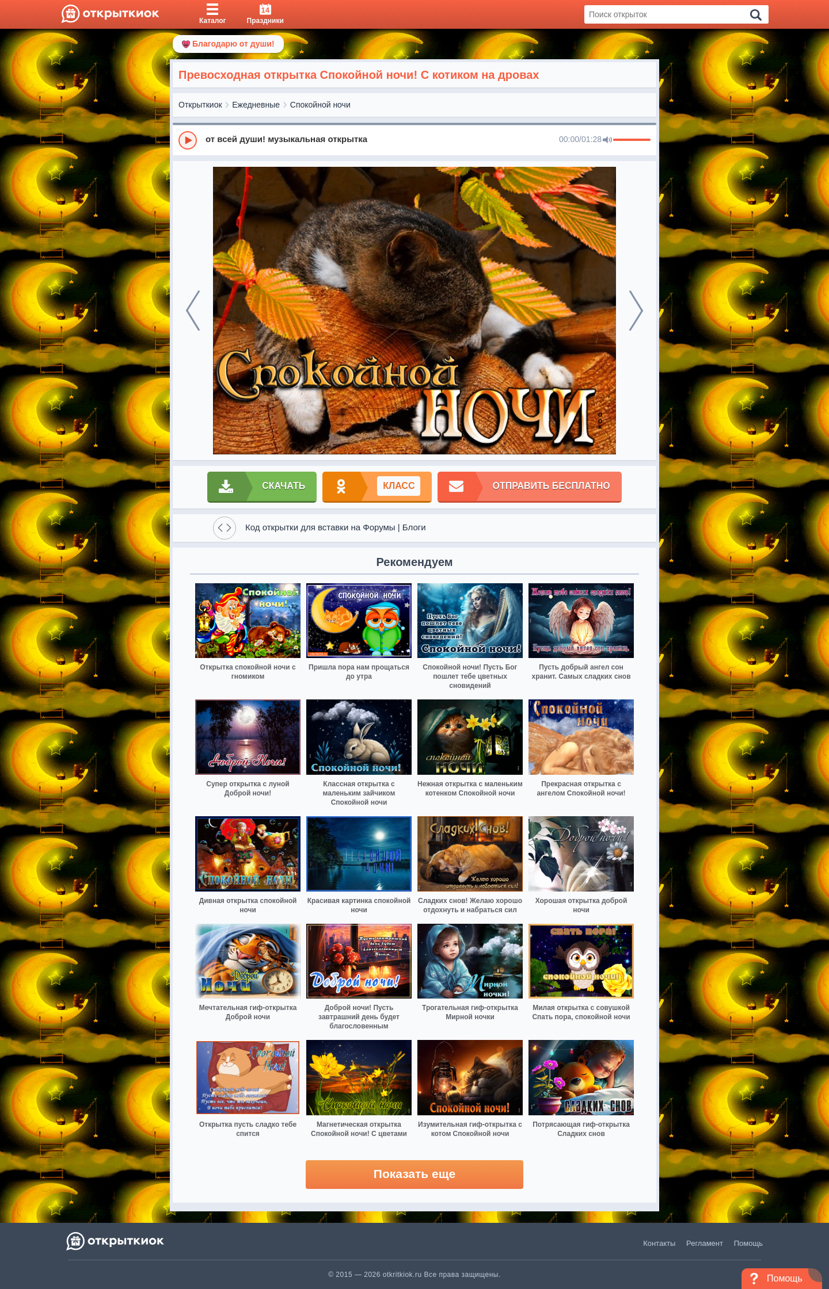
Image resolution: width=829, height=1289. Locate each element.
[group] (414, 139)
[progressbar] (632, 140)
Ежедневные (256, 104)
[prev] (193, 310)
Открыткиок (200, 104)
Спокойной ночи (320, 104)
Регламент (704, 1243)
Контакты (659, 1243)
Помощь (748, 1243)
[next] (636, 310)
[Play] (187, 140)
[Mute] (607, 140)
